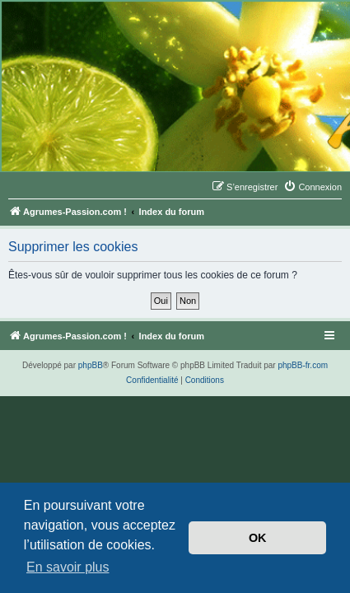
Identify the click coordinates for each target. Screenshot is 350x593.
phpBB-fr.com (303, 365)
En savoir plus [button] (68, 567)
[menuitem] (312, 187)
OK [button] (258, 537)
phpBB (90, 365)
